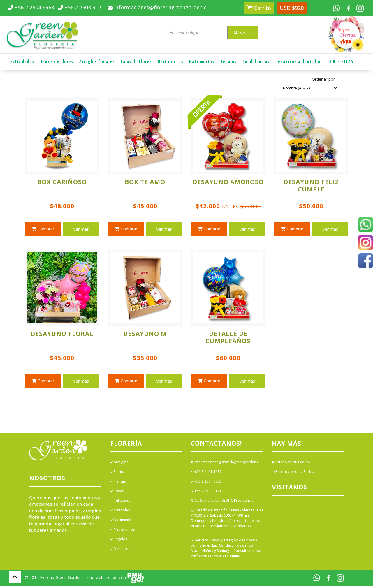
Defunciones (122, 548)
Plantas (118, 481)
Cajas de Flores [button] (136, 61)
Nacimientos (122, 519)
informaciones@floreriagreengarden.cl (225, 462)
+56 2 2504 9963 (206, 481)
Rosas (117, 490)
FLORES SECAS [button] (339, 61)
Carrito (259, 7)
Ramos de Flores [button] (56, 61)
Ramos (117, 471)
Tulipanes (120, 500)
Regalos (118, 538)
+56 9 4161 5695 (206, 471)
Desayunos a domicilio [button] (298, 61)
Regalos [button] (228, 61)
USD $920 (292, 7)
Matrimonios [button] (201, 61)
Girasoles (120, 510)
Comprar (43, 229)
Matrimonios (122, 529)
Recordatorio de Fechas (293, 471)
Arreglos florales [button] (97, 61)
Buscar (243, 32)
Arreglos (119, 462)
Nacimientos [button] (170, 61)
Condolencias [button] (256, 61)
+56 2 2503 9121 (206, 490)
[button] (308, 84)
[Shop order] (308, 87)
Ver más (81, 229)
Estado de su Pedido (291, 462)
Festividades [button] (21, 61)
